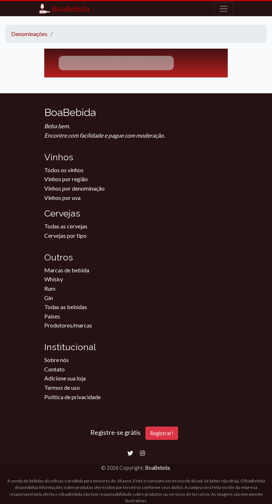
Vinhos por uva (62, 197)
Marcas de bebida (66, 270)
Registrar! (161, 433)
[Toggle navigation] (223, 8)
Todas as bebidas (65, 306)
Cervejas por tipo (65, 235)
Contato (54, 369)
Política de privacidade (72, 396)
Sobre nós (56, 359)
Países (52, 316)
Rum (49, 288)
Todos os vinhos (63, 169)
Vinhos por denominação (74, 188)
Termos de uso (62, 387)
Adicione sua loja (65, 378)
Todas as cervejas (65, 226)
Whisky (53, 279)
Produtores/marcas (68, 325)
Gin (48, 297)
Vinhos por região (66, 178)
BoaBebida (157, 468)
